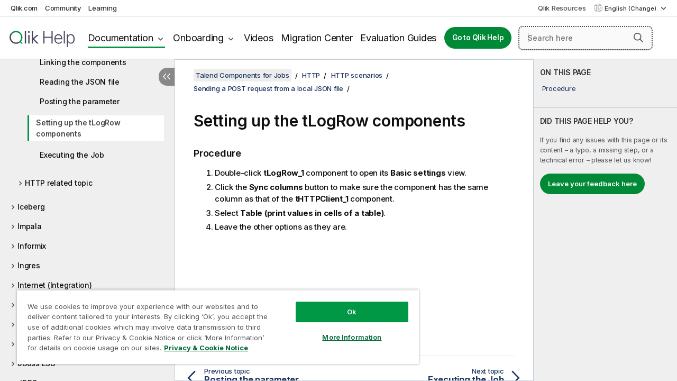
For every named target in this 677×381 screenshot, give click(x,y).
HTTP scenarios (357, 75)
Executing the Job (72, 154)
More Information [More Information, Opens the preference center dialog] (343, 329)
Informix (31, 245)
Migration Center (316, 37)
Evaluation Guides (398, 37)
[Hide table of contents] (167, 77)
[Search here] (585, 38)
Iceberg (30, 206)
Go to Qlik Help (478, 37)
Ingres (28, 265)
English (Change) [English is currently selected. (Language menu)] (631, 8)
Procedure (559, 88)
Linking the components (83, 62)
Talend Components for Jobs (242, 75)
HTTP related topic (59, 182)
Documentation (120, 37)
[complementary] (605, 220)
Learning (102, 8)
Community (63, 8)
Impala (29, 226)
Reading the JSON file (80, 81)
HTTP (311, 75)
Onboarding (198, 37)
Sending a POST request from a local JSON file (268, 88)
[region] (213, 323)
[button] (638, 37)
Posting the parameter (80, 101)
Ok (344, 304)
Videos (258, 37)
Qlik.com (24, 8)
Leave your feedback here (592, 183)
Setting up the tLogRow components (78, 128)
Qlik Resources (562, 8)
